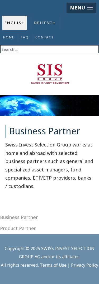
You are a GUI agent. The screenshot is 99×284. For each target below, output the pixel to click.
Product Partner (18, 228)
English (14, 22)
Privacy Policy (84, 265)
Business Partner (19, 217)
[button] (81, 8)
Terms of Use (53, 265)
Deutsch (45, 22)
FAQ (25, 37)
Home (8, 37)
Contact (44, 37)
